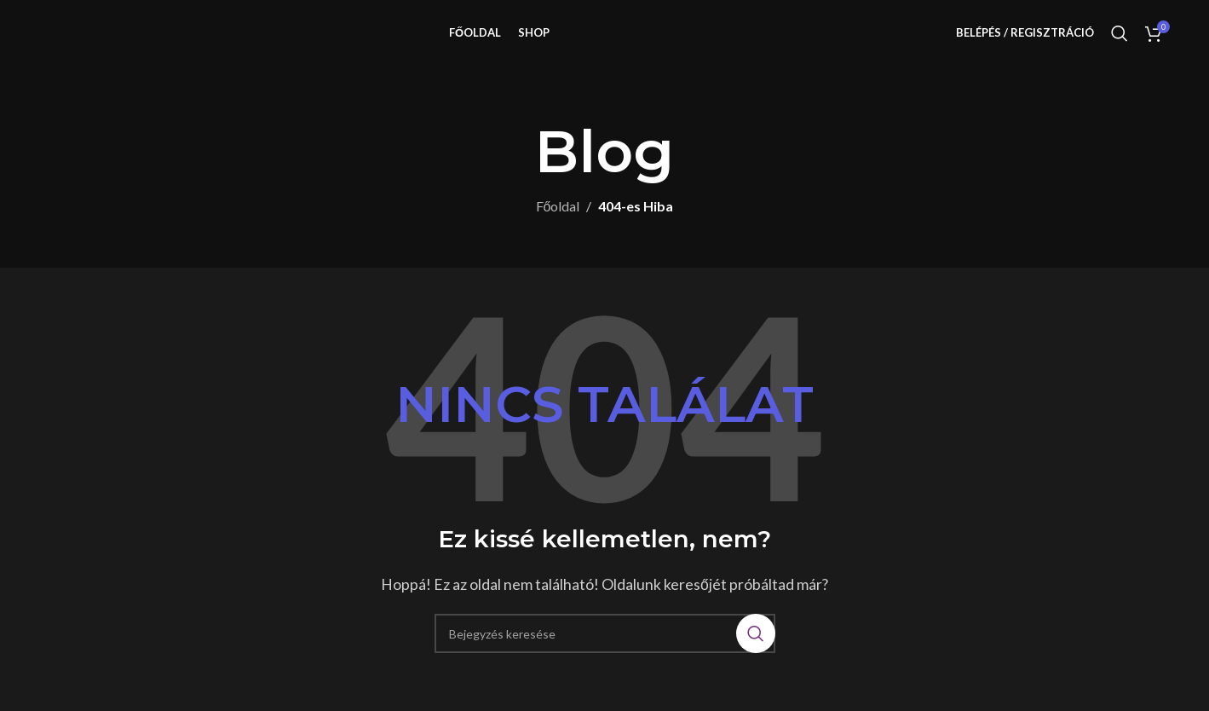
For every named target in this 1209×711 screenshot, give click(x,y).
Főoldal (558, 230)
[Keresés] (1119, 45)
